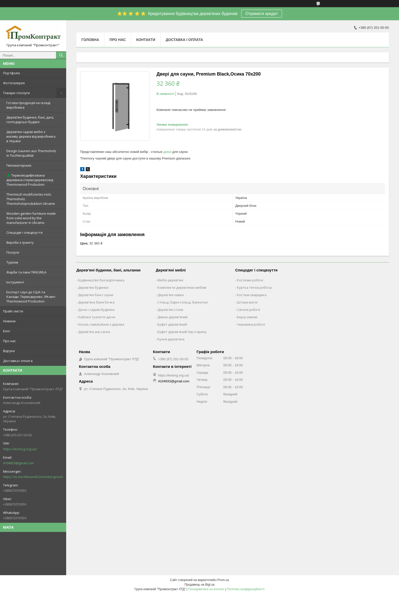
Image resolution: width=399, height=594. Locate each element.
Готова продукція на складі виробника (28, 105)
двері (167, 152)
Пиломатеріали (18, 165)
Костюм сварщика (251, 295)
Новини (9, 321)
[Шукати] (61, 55)
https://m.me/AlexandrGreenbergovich (33, 476)
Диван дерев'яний (173, 317)
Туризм (12, 262)
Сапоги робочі (248, 309)
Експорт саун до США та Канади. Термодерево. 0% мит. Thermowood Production (31, 296)
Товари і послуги (16, 93)
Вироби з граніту (20, 242)
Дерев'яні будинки (93, 287)
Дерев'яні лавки (171, 295)
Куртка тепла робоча (254, 287)
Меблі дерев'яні (170, 280)
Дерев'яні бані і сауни (95, 295)
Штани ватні (247, 302)
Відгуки (9, 351)
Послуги (12, 252)
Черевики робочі (251, 324)
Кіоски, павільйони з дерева (101, 324)
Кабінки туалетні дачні (96, 317)
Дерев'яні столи (170, 309)
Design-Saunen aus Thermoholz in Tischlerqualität (31, 153)
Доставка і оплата (18, 360)
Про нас (9, 341)
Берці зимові (247, 317)
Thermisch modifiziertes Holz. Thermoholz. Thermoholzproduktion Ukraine (30, 199)
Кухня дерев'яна (171, 339)
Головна (90, 40)
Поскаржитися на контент (206, 589)
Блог (6, 331)
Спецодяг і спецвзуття (24, 232)
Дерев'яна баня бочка (96, 302)
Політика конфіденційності (246, 589)
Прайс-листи (13, 311)
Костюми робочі (250, 280)
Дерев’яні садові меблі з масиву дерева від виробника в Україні (30, 136)
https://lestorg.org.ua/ (20, 449)
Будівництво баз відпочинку (101, 280)
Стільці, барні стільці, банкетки (183, 302)
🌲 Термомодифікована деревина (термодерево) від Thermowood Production (29, 180)
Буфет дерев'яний (172, 324)
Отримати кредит (261, 13)
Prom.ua (223, 580)
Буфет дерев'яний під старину (182, 331)
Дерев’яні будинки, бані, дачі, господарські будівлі (30, 119)
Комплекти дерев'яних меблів (182, 287)
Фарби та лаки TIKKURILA (26, 272)
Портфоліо (11, 73)
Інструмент (15, 282)
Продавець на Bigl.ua (199, 584)
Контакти (145, 40)
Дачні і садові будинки (96, 309)
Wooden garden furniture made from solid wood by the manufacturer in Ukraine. (31, 218)
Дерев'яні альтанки (94, 331)
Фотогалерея (14, 83)
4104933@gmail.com (18, 463)
